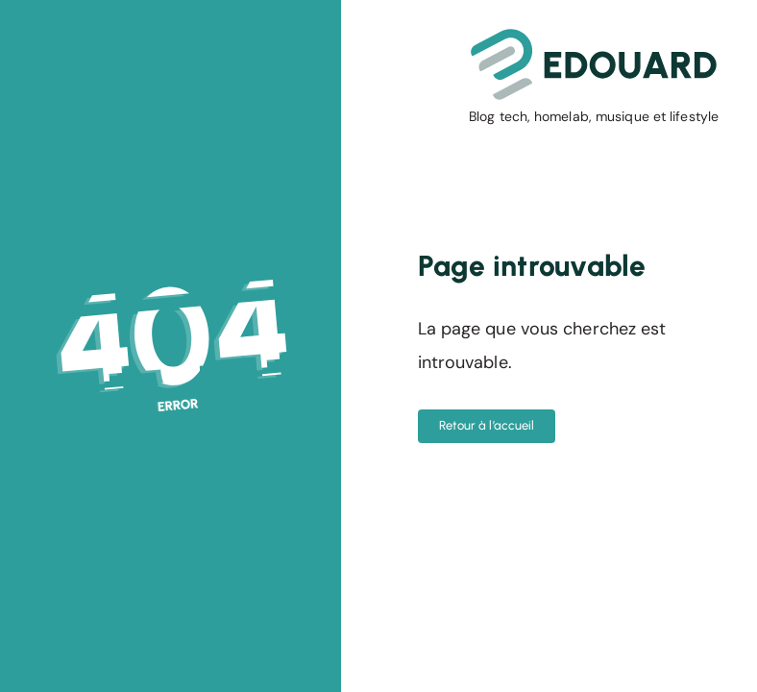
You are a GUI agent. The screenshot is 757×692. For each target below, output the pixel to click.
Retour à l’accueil (487, 425)
